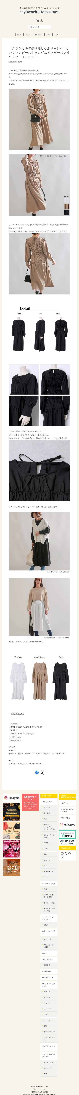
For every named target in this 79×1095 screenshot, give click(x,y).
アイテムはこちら (17, 714)
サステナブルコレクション (48, 1055)
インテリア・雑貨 (48, 883)
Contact (58, 34)
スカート (47, 819)
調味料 (46, 925)
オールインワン (49, 1032)
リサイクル (48, 1068)
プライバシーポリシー (39, 1089)
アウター (47, 843)
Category (39, 34)
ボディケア (48, 939)
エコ (45, 1074)
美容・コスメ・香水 (48, 932)
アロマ (46, 889)
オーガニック (48, 1062)
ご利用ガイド (65, 803)
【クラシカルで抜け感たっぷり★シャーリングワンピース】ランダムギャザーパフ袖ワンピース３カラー (39, 53)
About (28, 34)
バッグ (46, 848)
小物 (45, 854)
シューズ (47, 860)
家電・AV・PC (47, 959)
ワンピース (48, 1009)
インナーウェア (49, 871)
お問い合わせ (65, 818)
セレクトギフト (47, 977)
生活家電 (47, 965)
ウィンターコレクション (48, 985)
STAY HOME (46, 971)
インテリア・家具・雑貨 (49, 910)
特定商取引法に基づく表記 (67, 810)
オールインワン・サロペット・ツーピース (49, 827)
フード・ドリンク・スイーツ (47, 918)
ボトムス (47, 813)
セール (46, 877)
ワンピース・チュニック (49, 836)
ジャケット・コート (49, 1038)
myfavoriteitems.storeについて (39, 1086)
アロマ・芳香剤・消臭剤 (48, 896)
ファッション (47, 802)
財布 (45, 866)
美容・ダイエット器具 (49, 946)
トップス (47, 807)
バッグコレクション (48, 1047)
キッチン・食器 (49, 903)
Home (19, 34)
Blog (49, 34)
